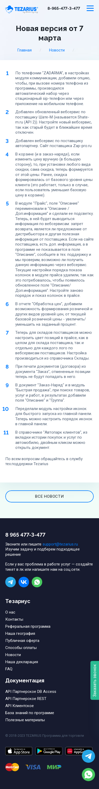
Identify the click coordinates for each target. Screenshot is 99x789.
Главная (24, 50)
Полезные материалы (25, 720)
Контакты (14, 619)
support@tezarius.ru (60, 544)
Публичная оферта (22, 640)
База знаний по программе (29, 712)
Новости (57, 50)
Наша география (20, 633)
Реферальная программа (27, 626)
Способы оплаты (21, 647)
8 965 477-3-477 (25, 535)
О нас (10, 612)
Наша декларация (21, 662)
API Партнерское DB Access (30, 691)
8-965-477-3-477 (64, 8)
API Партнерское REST (25, 698)
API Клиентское (19, 705)
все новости (49, 496)
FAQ (8, 669)
